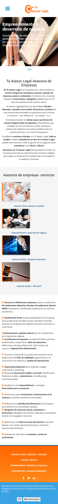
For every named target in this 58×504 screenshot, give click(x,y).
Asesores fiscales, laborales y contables (29, 455)
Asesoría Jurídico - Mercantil (29, 286)
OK (19, 500)
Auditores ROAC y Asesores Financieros (29, 259)
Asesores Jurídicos (29, 460)
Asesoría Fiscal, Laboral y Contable (29, 206)
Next (56, 40)
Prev (2, 40)
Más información (31, 500)
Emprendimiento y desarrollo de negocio (29, 233)
